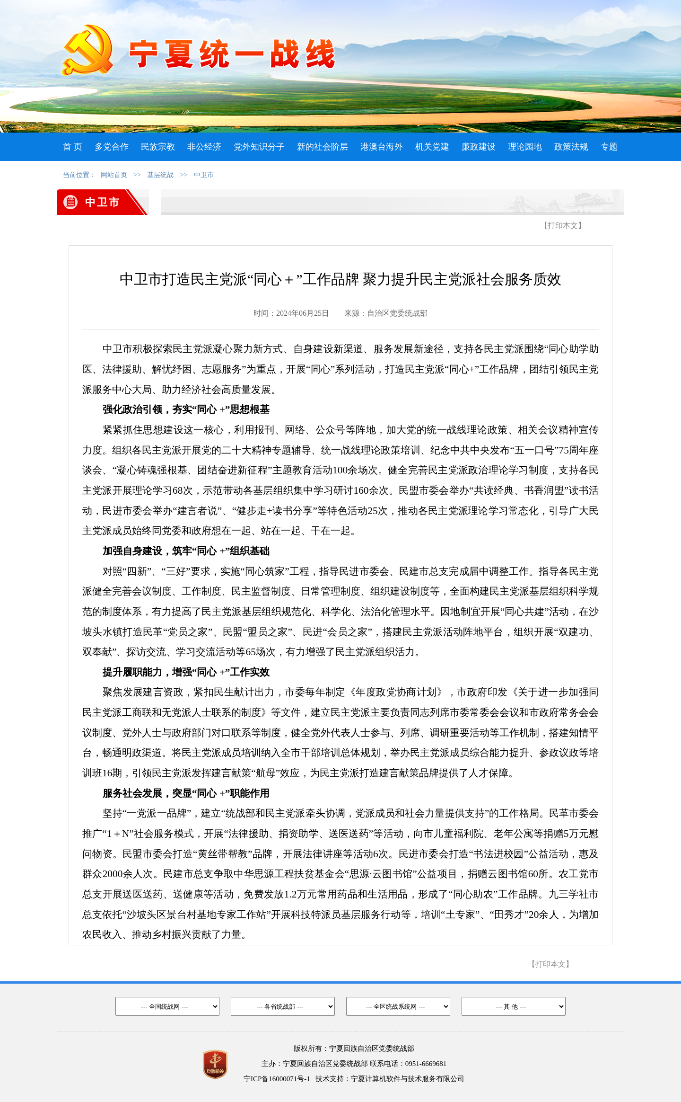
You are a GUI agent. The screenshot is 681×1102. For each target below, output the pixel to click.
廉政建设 (479, 146)
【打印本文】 (562, 226)
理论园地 (525, 146)
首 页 (72, 146)
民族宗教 (158, 146)
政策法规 (571, 146)
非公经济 (204, 146)
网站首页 (114, 174)
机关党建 (432, 146)
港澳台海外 (381, 146)
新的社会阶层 (322, 146)
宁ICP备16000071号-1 (277, 1079)
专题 (609, 146)
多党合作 (112, 146)
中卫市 (204, 174)
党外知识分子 (259, 146)
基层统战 (160, 174)
